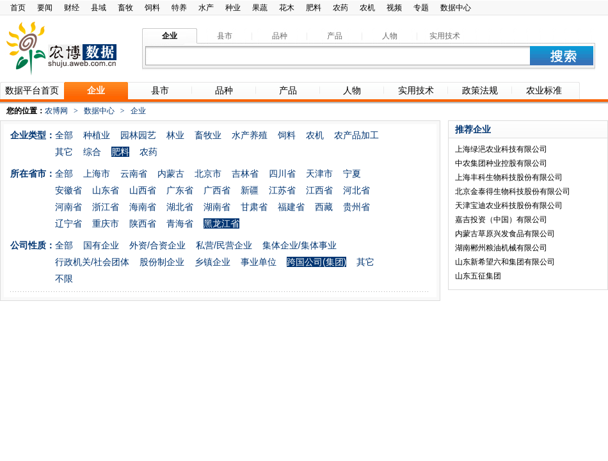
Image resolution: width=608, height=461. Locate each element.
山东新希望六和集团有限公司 (505, 261)
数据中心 (455, 7)
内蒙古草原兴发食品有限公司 (505, 233)
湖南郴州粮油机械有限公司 (501, 247)
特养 (179, 7)
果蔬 (260, 7)
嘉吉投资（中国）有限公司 (501, 219)
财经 (71, 7)
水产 (206, 7)
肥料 (313, 7)
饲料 (152, 7)
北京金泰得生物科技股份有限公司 (512, 191)
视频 (394, 7)
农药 (340, 7)
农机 (367, 7)
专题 (421, 7)
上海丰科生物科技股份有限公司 (509, 177)
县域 (98, 7)
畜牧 (125, 7)
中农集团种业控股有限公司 (501, 163)
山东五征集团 (478, 275)
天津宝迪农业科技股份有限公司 (509, 205)
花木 (286, 7)
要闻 (44, 7)
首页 (18, 7)
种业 (233, 7)
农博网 (56, 110)
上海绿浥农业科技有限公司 (501, 149)
